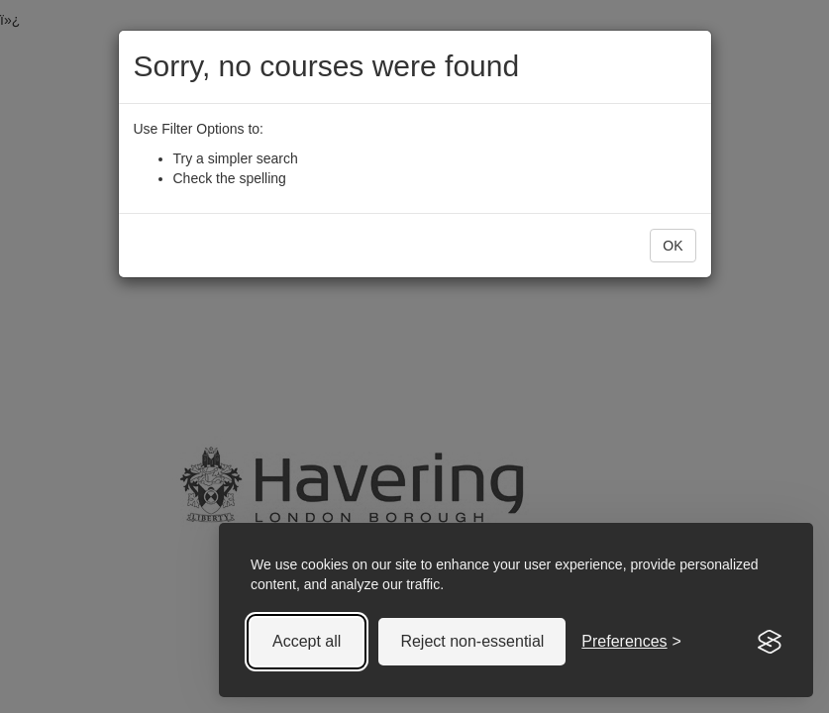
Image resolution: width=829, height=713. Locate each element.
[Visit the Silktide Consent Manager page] (769, 642)
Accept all (306, 641)
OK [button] (672, 246)
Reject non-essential (472, 641)
